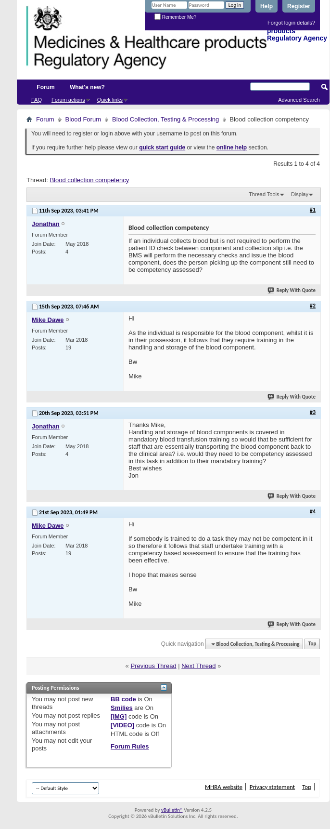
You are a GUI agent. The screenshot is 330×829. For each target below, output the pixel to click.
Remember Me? (175, 17)
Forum (45, 87)
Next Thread (198, 665)
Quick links (110, 100)
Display (299, 194)
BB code (123, 699)
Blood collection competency (89, 180)
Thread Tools (264, 194)
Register (298, 6)
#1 (313, 209)
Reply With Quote (292, 290)
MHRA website (223, 786)
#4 (313, 511)
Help (266, 6)
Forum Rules (130, 746)
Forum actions (68, 100)
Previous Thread (153, 665)
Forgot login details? (291, 23)
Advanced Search (299, 100)
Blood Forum (83, 119)
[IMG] (119, 716)
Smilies (122, 707)
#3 (313, 412)
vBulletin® (172, 810)
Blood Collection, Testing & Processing (165, 119)
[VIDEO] (122, 725)
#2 (313, 305)
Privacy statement (272, 786)
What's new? (87, 87)
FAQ (36, 100)
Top (312, 644)
